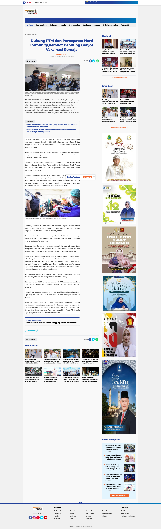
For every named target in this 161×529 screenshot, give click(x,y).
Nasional (106, 36)
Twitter (42, 518)
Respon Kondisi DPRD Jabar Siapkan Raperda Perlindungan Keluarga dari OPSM (114, 457)
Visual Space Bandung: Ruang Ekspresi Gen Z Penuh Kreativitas (114, 476)
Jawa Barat (107, 86)
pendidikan (57, 513)
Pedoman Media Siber (128, 516)
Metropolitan (75, 25)
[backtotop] (80, 504)
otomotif (125, 25)
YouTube (47, 518)
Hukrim (63, 25)
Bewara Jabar (42, 25)
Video (31, 25)
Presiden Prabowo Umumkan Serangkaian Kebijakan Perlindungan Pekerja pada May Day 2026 (128, 51)
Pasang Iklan (125, 513)
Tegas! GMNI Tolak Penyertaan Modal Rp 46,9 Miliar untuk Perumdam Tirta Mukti (127, 101)
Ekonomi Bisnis (107, 513)
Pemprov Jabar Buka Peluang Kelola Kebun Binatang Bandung (113, 486)
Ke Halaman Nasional (119, 77)
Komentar (30, 60)
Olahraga (87, 25)
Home (29, 2)
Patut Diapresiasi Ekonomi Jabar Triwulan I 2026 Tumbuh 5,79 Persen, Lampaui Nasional (110, 101)
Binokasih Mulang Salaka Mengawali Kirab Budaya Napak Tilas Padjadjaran (128, 119)
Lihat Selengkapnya (119, 495)
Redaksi (123, 511)
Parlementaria (58, 511)
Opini (71, 519)
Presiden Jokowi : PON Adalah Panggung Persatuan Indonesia (51, 323)
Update (87, 177)
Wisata (88, 516)
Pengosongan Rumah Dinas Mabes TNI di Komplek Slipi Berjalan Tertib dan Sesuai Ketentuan (127, 70)
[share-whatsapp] (97, 60)
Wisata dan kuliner (111, 25)
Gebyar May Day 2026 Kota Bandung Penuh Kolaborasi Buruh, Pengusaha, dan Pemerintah (113, 447)
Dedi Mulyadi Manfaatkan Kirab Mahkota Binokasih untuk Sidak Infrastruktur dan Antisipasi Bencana (108, 119)
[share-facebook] (90, 60)
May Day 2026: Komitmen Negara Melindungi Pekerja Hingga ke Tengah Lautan (108, 51)
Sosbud (97, 25)
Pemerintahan (31, 330)
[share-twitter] (93, 60)
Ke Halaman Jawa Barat (119, 127)
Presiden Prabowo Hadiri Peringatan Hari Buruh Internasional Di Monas (110, 69)
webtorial (89, 519)
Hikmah (54, 25)
